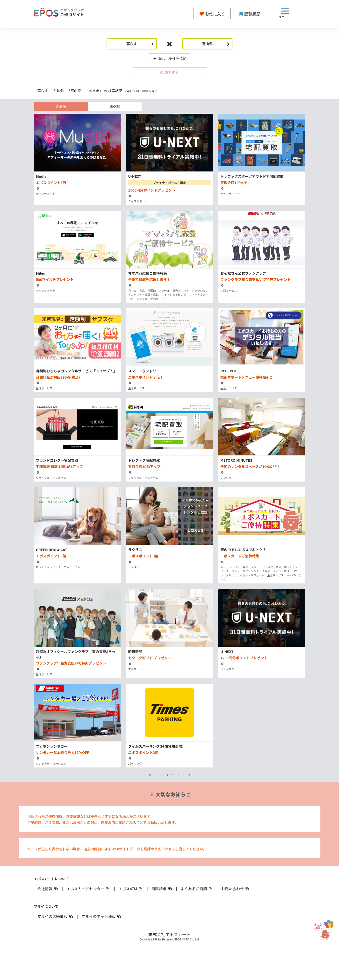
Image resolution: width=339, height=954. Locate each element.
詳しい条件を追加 (169, 58)
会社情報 (48, 888)
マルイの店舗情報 (55, 916)
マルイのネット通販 (102, 916)
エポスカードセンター (88, 888)
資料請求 (161, 888)
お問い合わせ (235, 888)
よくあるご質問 (197, 888)
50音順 (115, 106)
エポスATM (130, 888)
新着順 (61, 106)
